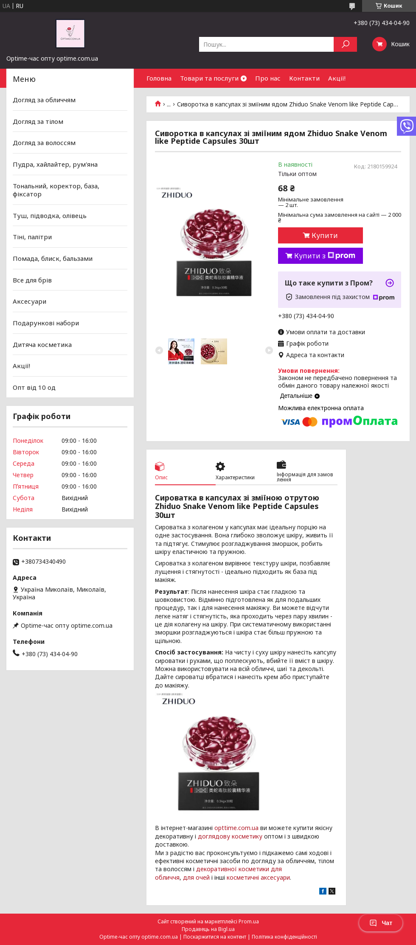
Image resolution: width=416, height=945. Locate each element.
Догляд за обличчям (44, 99)
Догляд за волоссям (44, 142)
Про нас (268, 78)
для (188, 877)
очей (203, 877)
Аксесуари (29, 301)
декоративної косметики (232, 869)
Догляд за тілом (38, 121)
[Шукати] (345, 44)
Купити (325, 235)
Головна (158, 78)
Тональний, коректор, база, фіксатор (56, 189)
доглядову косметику (230, 836)
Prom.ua (249, 921)
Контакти (304, 78)
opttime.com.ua (236, 828)
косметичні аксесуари (258, 877)
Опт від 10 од (34, 387)
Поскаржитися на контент (214, 936)
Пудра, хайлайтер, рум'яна (55, 164)
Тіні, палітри (32, 236)
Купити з (324, 255)
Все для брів (32, 280)
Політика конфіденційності (284, 936)
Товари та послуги (209, 78)
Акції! (337, 78)
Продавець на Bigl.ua (208, 929)
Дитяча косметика (42, 344)
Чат (380, 923)
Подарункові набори (46, 323)
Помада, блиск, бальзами (53, 258)
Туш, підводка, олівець (50, 215)
